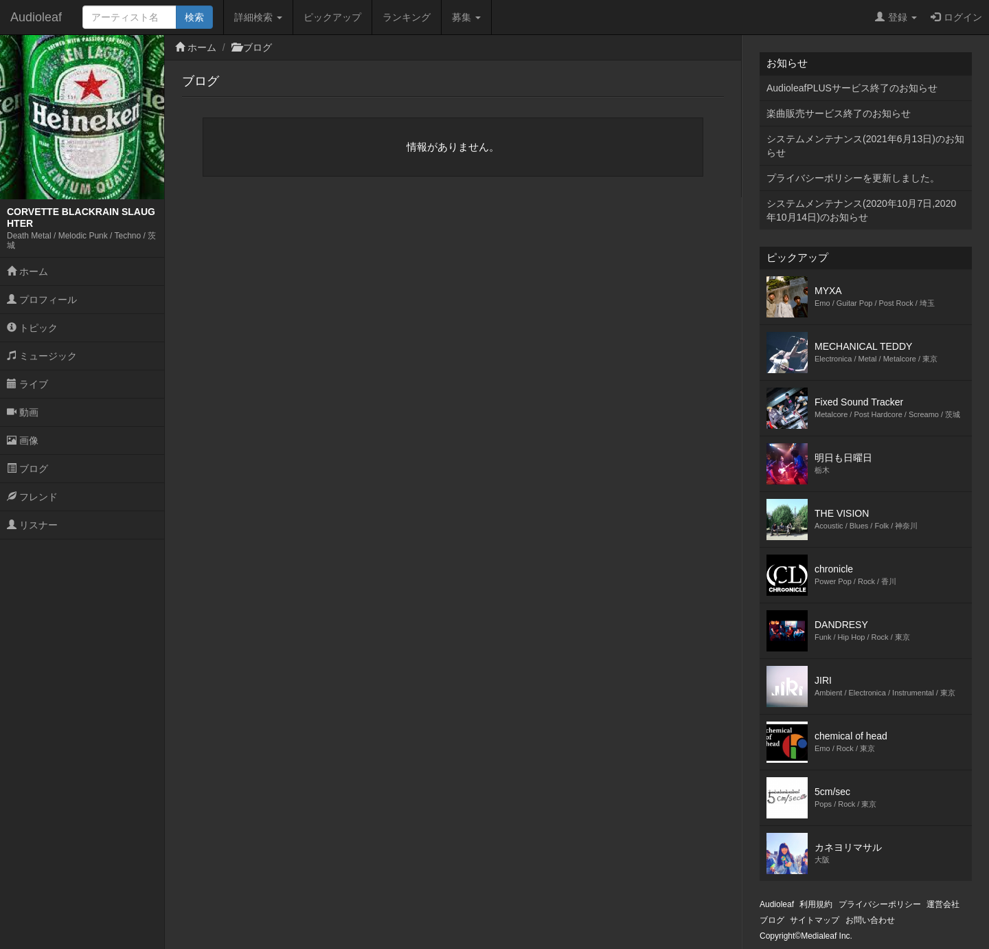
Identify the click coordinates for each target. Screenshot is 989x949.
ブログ (27, 468)
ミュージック (42, 355)
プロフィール (42, 299)
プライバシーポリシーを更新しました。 (853, 177)
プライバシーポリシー (880, 904)
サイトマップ (814, 920)
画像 (22, 440)
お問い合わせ (870, 920)
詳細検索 (258, 17)
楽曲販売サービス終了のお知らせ (838, 113)
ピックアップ (332, 17)
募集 (466, 17)
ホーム (27, 271)
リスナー (32, 525)
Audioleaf (36, 17)
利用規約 (815, 904)
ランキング (407, 17)
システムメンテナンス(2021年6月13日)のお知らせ (865, 145)
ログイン (956, 17)
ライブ (27, 384)
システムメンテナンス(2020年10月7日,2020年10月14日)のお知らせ (861, 210)
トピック (32, 327)
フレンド (32, 496)
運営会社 (943, 904)
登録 (896, 17)
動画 (22, 412)
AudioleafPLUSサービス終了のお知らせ (851, 87)
